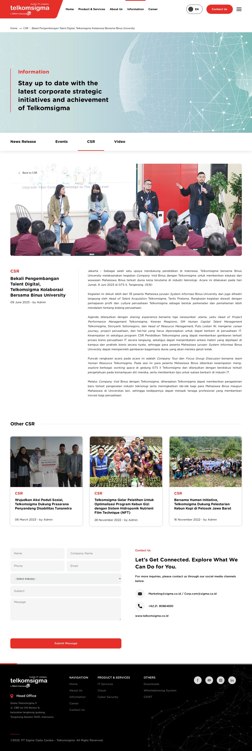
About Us (75, 690)
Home (13, 28)
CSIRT (148, 697)
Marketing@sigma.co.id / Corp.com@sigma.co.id (183, 593)
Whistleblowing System (160, 690)
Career (74, 703)
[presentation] (66, 629)
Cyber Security (108, 697)
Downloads (151, 684)
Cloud (102, 690)
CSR (25, 28)
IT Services (105, 684)
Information (77, 697)
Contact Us (77, 710)
